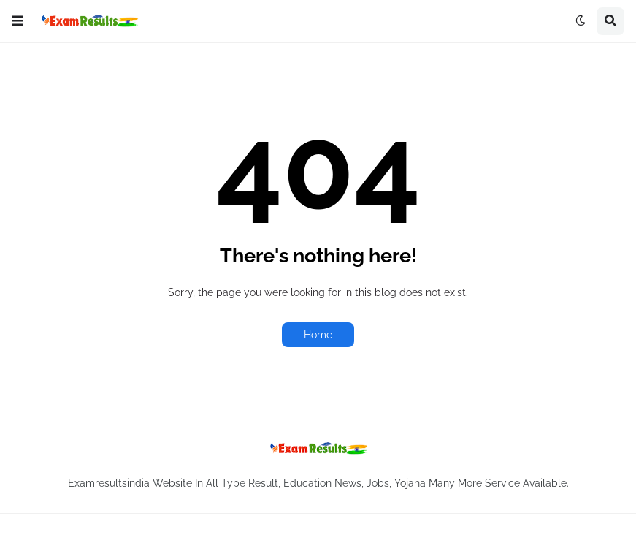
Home (318, 335)
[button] (17, 21)
